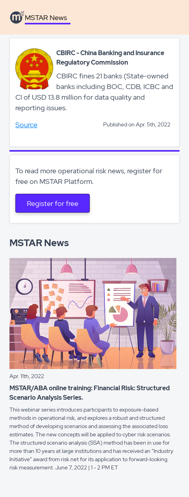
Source (26, 124)
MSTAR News (46, 17)
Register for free (52, 203)
